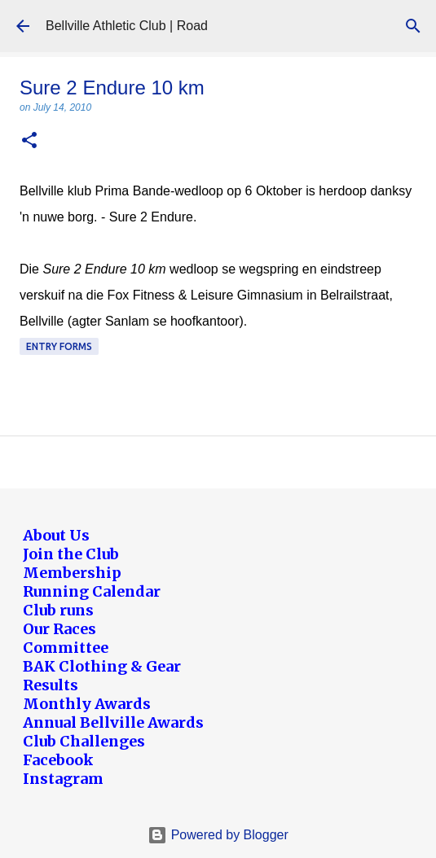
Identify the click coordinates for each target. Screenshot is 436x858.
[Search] (413, 26)
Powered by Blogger (218, 835)
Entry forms (59, 346)
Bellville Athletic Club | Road (127, 26)
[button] (29, 141)
